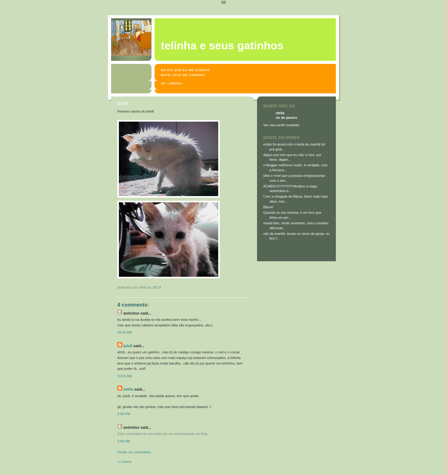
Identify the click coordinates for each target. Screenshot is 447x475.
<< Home (124, 462)
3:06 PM (123, 414)
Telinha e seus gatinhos (222, 45)
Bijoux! (268, 207)
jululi (127, 346)
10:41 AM (124, 332)
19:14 (156, 287)
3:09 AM (123, 441)
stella (128, 389)
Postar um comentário (134, 452)
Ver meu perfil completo (281, 125)
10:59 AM (124, 376)
